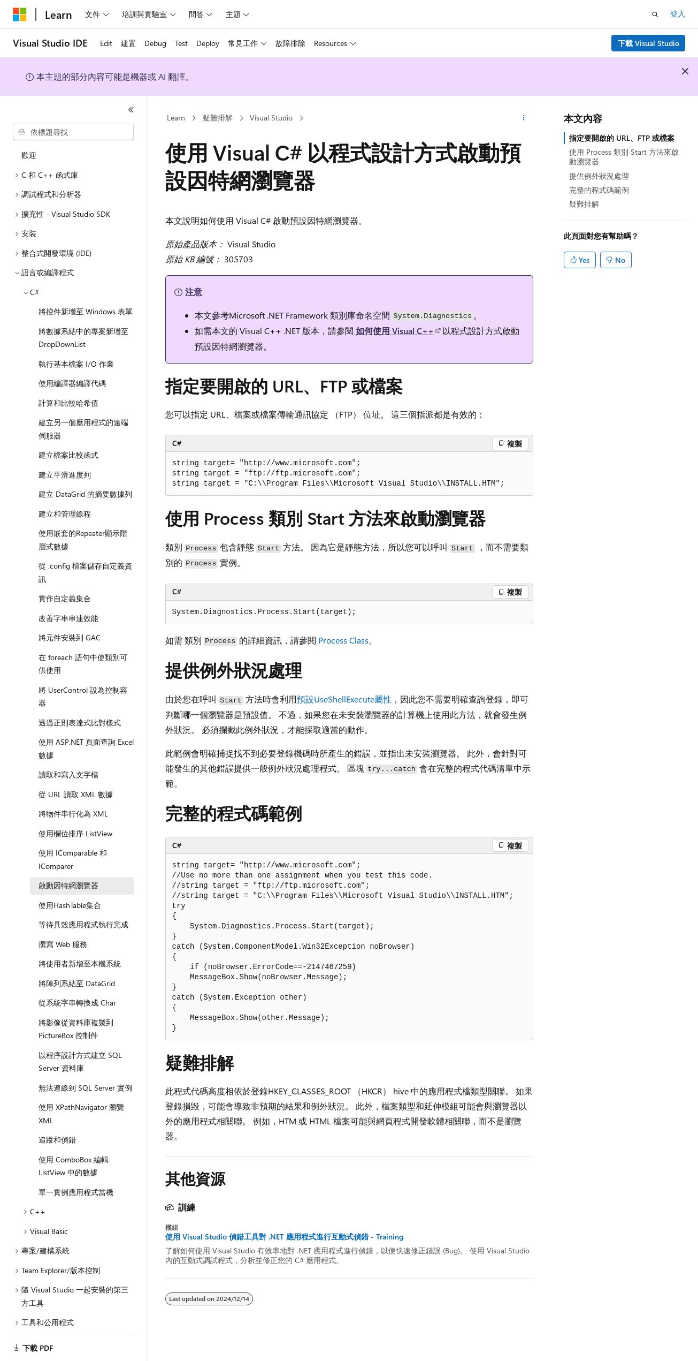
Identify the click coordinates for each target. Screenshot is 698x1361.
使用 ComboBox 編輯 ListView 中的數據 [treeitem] (74, 1156)
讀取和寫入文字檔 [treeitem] (68, 764)
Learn (176, 117)
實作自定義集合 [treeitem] (65, 588)
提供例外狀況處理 (599, 176)
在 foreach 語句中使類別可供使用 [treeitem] (83, 654)
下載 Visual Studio (648, 43)
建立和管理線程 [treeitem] (65, 503)
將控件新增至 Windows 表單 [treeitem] (86, 301)
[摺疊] (131, 109)
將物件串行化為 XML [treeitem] (73, 803)
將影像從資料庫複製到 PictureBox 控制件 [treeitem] (76, 1019)
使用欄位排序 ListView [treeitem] (75, 823)
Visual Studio (271, 117)
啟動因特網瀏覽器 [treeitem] (68, 875)
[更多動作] (523, 118)
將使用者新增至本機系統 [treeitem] (80, 953)
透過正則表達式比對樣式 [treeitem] (80, 712)
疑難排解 (218, 117)
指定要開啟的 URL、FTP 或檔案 (621, 138)
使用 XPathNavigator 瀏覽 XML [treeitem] (81, 1103)
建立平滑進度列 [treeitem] (65, 464)
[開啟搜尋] (655, 14)
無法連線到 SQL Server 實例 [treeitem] (85, 1077)
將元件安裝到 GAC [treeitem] (70, 627)
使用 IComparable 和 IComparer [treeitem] (73, 849)
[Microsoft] (20, 14)
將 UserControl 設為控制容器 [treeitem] (83, 686)
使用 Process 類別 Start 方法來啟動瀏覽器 (624, 157)
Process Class (343, 640)
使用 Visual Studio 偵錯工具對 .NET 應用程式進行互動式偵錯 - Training (284, 1237)
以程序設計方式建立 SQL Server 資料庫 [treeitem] (80, 1051)
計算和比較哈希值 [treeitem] (68, 393)
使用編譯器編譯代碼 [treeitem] (72, 373)
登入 (677, 14)
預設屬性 (344, 699)
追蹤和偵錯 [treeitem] (57, 1129)
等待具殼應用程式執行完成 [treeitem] (83, 914)
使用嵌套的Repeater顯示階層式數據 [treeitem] (83, 529)
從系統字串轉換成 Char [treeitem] (77, 992)
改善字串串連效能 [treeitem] (68, 608)
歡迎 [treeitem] (28, 145)
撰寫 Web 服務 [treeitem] (63, 934)
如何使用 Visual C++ (395, 330)
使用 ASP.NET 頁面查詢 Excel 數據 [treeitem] (86, 738)
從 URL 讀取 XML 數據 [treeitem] (76, 784)
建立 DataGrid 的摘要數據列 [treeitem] (85, 484)
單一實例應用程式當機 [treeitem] (76, 1182)
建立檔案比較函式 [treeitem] (68, 445)
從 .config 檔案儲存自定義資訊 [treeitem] (85, 562)
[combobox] (73, 132)
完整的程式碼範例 (599, 190)
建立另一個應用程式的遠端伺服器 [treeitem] (83, 418)
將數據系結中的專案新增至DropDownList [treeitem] (83, 327)
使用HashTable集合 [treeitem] (70, 895)
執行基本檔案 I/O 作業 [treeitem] (76, 354)
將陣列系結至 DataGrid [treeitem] (77, 973)
